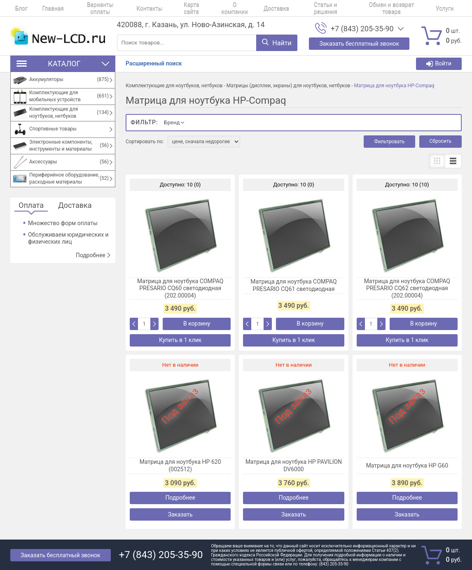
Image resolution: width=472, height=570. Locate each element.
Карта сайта (160, 8)
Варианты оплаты (81, 8)
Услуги (386, 8)
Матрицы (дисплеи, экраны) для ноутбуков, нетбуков (288, 85)
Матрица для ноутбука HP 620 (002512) (180, 465)
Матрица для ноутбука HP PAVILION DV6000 (293, 465)
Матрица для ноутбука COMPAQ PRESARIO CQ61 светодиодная (293, 285)
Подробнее (93, 255)
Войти (438, 63)
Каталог (62, 63)
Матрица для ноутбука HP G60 (407, 465)
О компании (199, 8)
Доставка (234, 8)
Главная (40, 8)
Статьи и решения (277, 8)
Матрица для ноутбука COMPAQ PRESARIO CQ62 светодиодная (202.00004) (407, 288)
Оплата (31, 205)
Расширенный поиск (154, 63)
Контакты (124, 8)
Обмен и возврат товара (338, 8)
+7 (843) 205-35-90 (362, 29)
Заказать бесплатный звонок (60, 555)
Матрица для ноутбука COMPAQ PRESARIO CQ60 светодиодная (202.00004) (180, 288)
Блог (16, 8)
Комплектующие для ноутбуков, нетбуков (174, 85)
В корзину (196, 323)
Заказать (180, 514)
